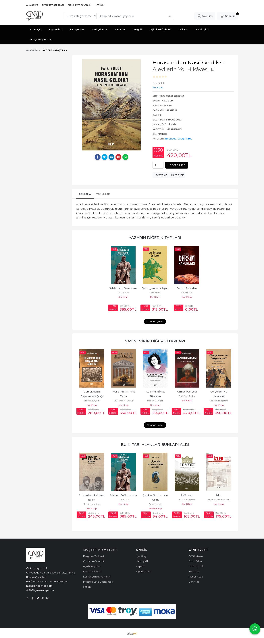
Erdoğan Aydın (92, 400)
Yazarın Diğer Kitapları (155, 237)
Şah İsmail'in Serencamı (123, 288)
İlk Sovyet (187, 495)
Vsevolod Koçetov (219, 400)
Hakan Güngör (155, 400)
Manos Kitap (155, 508)
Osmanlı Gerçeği (187, 391)
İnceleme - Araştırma (178, 138)
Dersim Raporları (187, 288)
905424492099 (59, 581)
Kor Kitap (123, 297)
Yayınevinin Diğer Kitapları (155, 341)
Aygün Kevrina (92, 504)
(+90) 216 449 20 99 (37, 581)
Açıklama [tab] (85, 194)
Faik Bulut (123, 292)
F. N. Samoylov (187, 499)
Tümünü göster (155, 321)
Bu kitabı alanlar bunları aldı (155, 444)
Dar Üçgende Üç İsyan (155, 288)
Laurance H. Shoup (123, 400)
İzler (218, 495)
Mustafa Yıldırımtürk (219, 499)
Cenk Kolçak (155, 504)
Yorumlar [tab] (103, 194)
